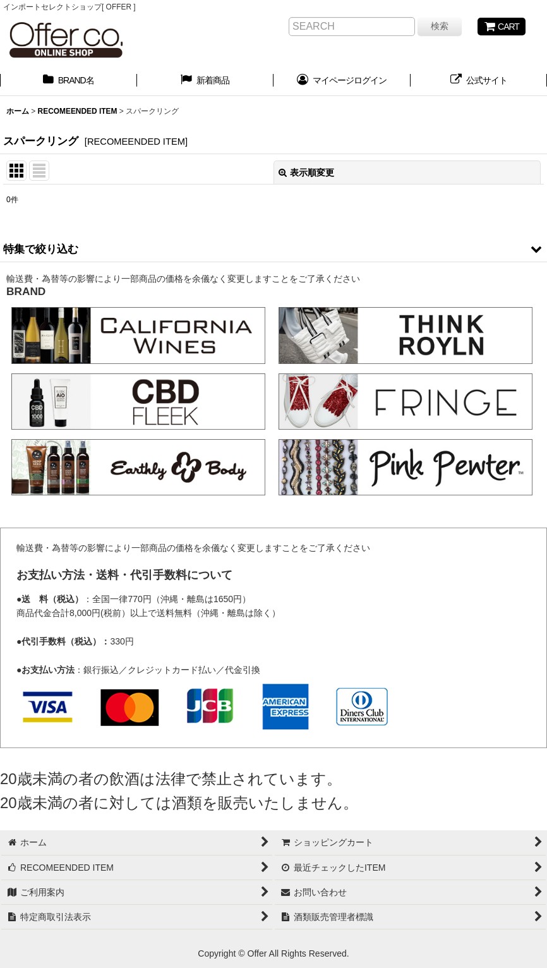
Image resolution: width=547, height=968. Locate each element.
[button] (273, 249)
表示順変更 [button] (306, 172)
